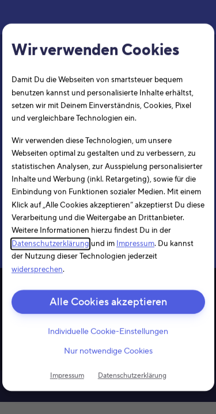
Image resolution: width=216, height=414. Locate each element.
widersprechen (37, 269)
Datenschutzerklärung (50, 244)
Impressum (135, 244)
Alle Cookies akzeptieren (108, 302)
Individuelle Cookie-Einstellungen (108, 332)
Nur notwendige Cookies (108, 351)
